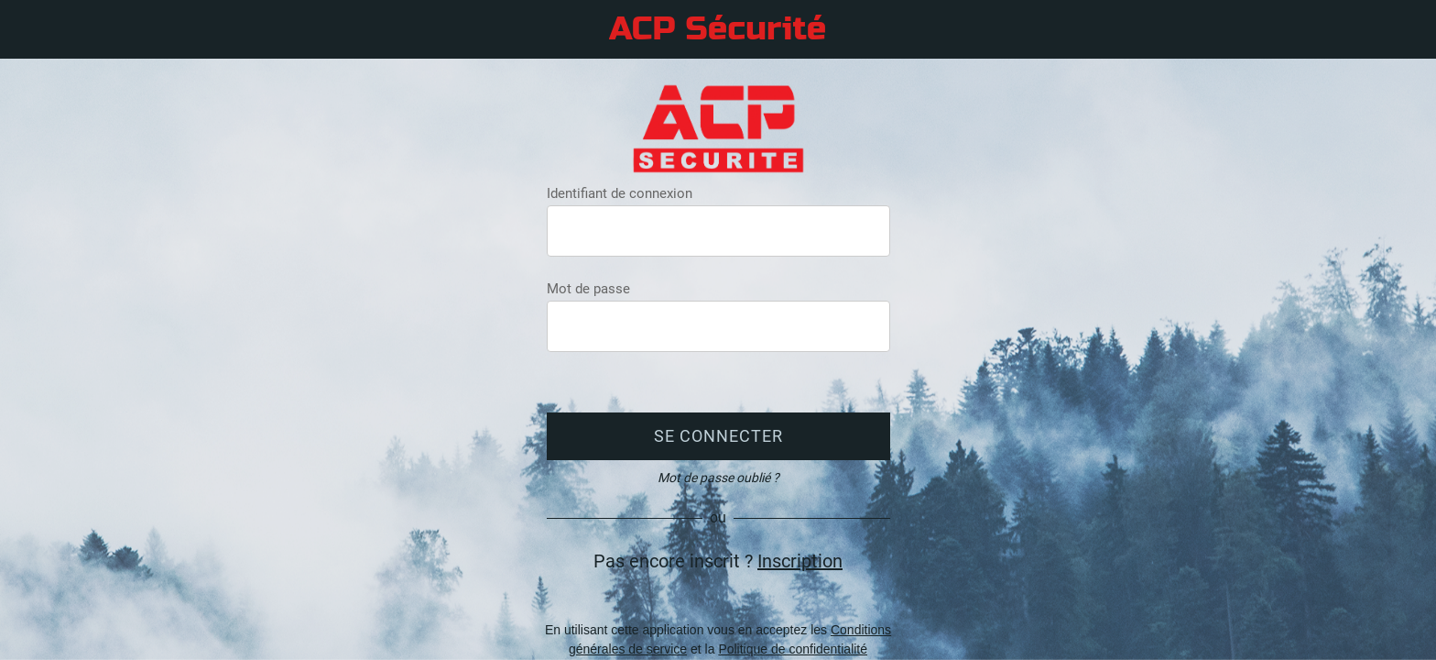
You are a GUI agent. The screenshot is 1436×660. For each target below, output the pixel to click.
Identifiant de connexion (619, 193)
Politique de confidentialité (792, 649)
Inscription (800, 561)
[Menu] (37, 29)
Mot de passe (588, 288)
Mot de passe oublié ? (718, 477)
